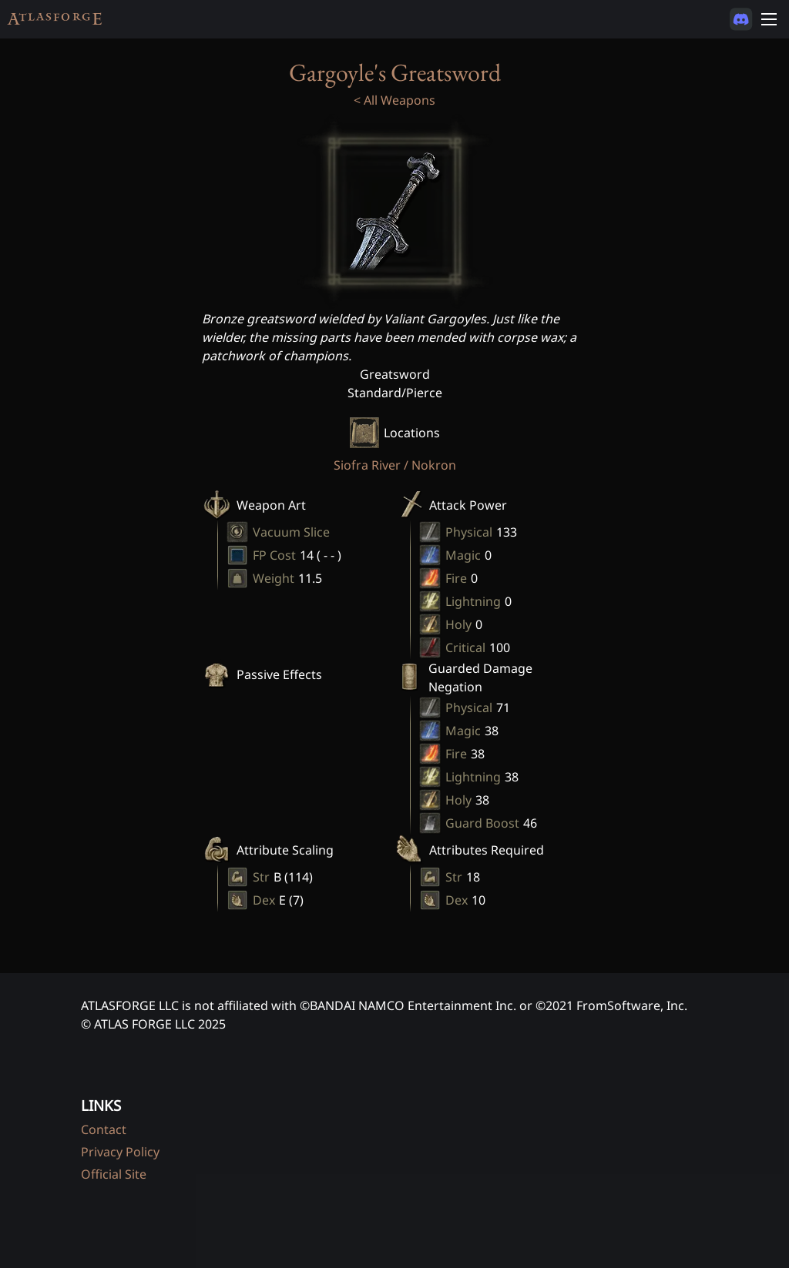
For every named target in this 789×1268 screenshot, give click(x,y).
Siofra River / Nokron (395, 465)
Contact (103, 1129)
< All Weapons (394, 100)
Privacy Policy (120, 1151)
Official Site (113, 1174)
